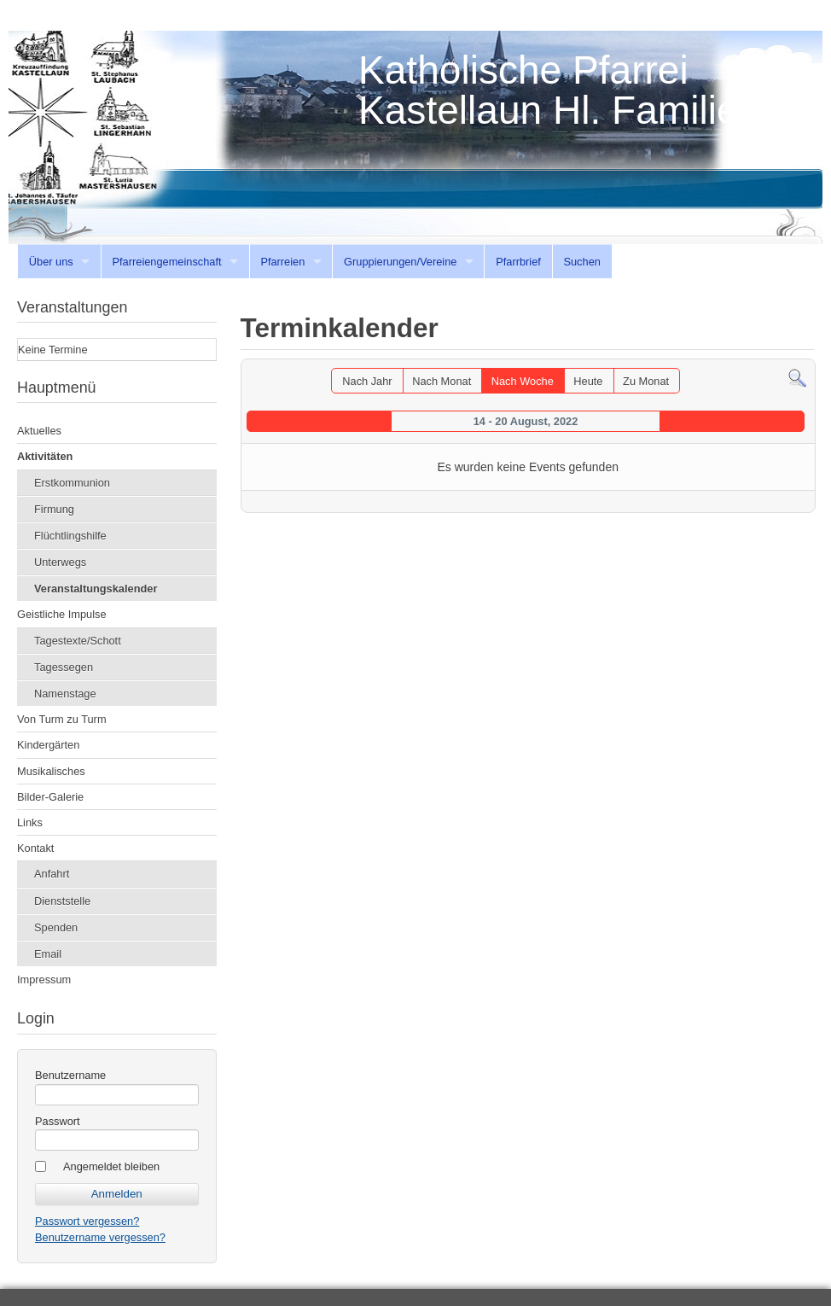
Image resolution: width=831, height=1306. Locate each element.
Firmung (54, 509)
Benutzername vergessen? (100, 1237)
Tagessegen (63, 667)
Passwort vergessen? (87, 1221)
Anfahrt (51, 873)
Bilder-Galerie (50, 796)
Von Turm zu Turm (62, 719)
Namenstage (65, 693)
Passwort (57, 1121)
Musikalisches (51, 771)
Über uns (51, 261)
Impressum (44, 979)
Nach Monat (441, 381)
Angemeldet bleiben (111, 1166)
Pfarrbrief (518, 261)
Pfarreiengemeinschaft (167, 261)
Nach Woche (522, 381)
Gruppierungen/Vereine (400, 261)
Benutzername (70, 1075)
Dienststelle (62, 901)
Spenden (56, 927)
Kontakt (35, 848)
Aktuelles (39, 430)
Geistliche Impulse (62, 614)
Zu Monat (646, 381)
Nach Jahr (367, 381)
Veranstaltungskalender (95, 588)
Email (47, 953)
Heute (587, 381)
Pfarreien (282, 261)
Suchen (581, 261)
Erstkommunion (72, 482)
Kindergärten (48, 744)
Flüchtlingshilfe (70, 535)
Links (30, 822)
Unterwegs (60, 562)
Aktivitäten (45, 456)
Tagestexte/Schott (77, 640)
